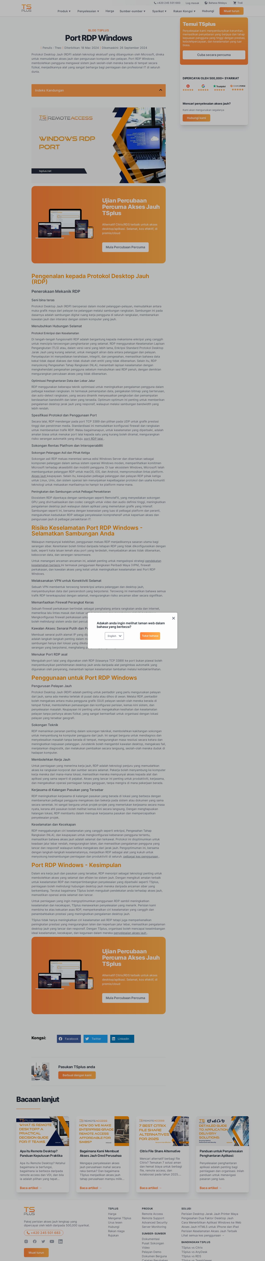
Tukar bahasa (150, 635)
